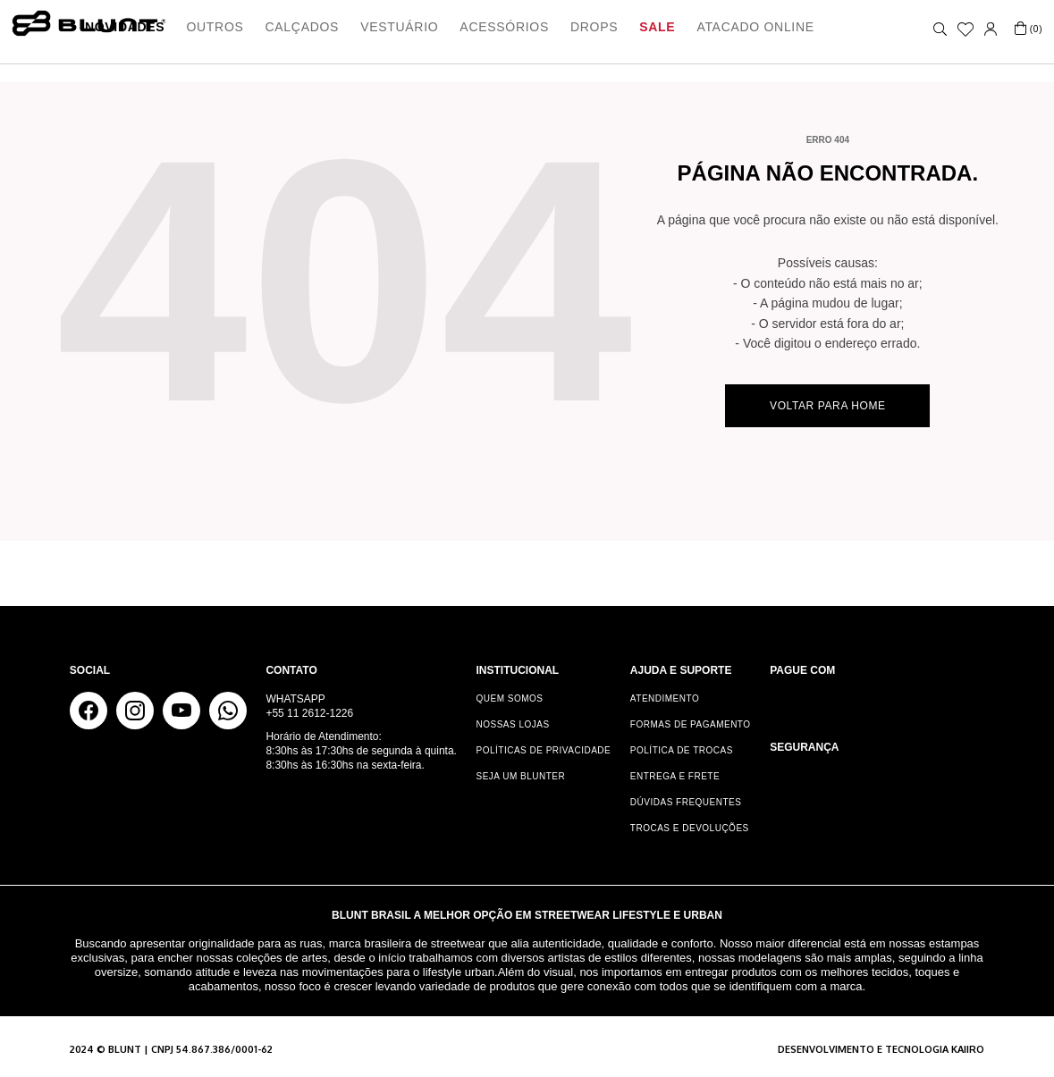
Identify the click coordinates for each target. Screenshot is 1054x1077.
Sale (657, 27)
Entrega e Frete (675, 776)
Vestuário (399, 27)
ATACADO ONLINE (755, 27)
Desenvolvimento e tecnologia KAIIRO (881, 1049)
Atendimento (664, 698)
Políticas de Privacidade (543, 750)
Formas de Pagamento (690, 724)
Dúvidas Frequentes (686, 802)
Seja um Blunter (521, 776)
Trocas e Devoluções (689, 828)
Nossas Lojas (513, 724)
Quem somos (510, 698)
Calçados (303, 27)
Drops (594, 27)
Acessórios (504, 27)
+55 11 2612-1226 (309, 713)
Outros (214, 27)
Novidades (125, 27)
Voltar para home (828, 406)
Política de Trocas (681, 750)
